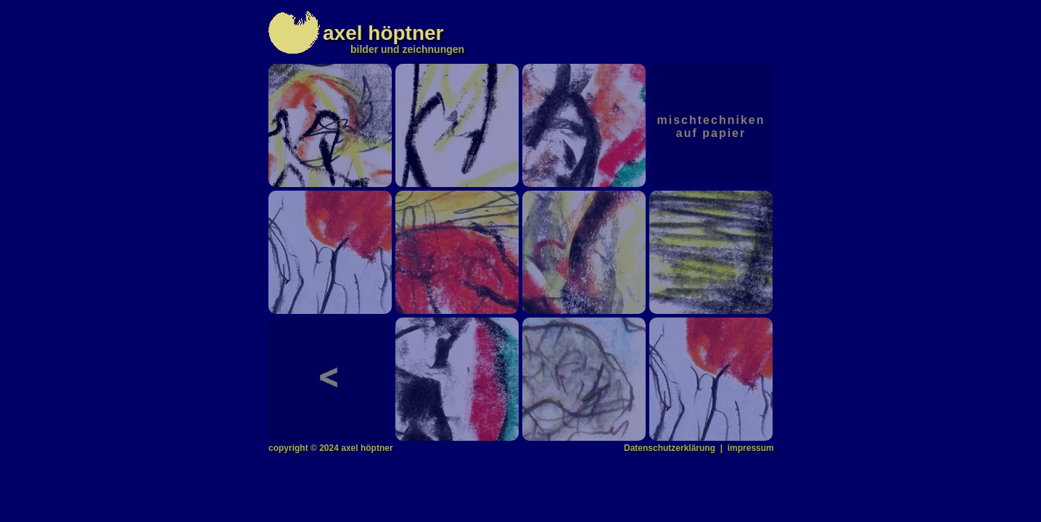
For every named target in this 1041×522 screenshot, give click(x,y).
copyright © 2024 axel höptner (330, 448)
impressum (751, 448)
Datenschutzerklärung (669, 448)
